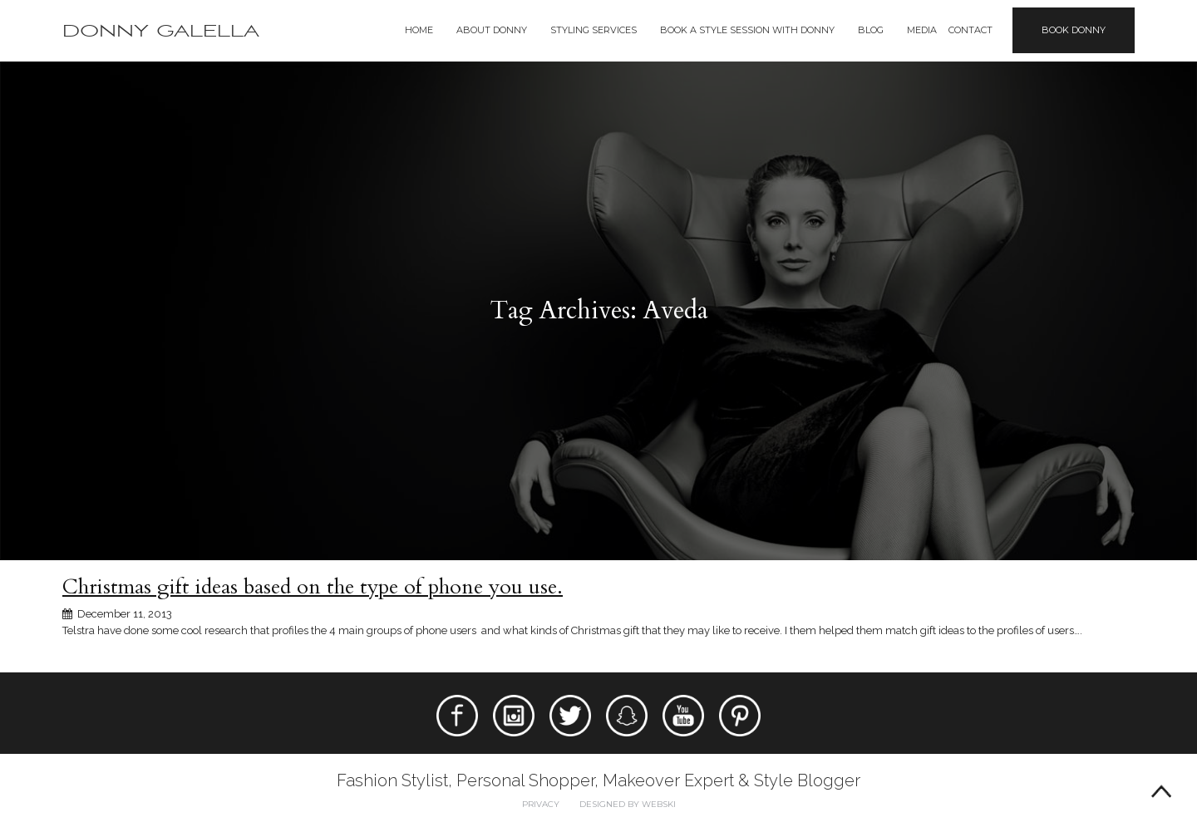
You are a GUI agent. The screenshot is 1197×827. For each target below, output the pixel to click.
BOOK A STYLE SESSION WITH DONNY (747, 30)
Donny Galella (160, 31)
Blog (871, 30)
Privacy (540, 804)
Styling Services (593, 30)
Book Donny (1074, 30)
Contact (970, 30)
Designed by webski (627, 804)
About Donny (491, 30)
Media (922, 30)
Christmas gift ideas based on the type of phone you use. (312, 587)
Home (419, 30)
